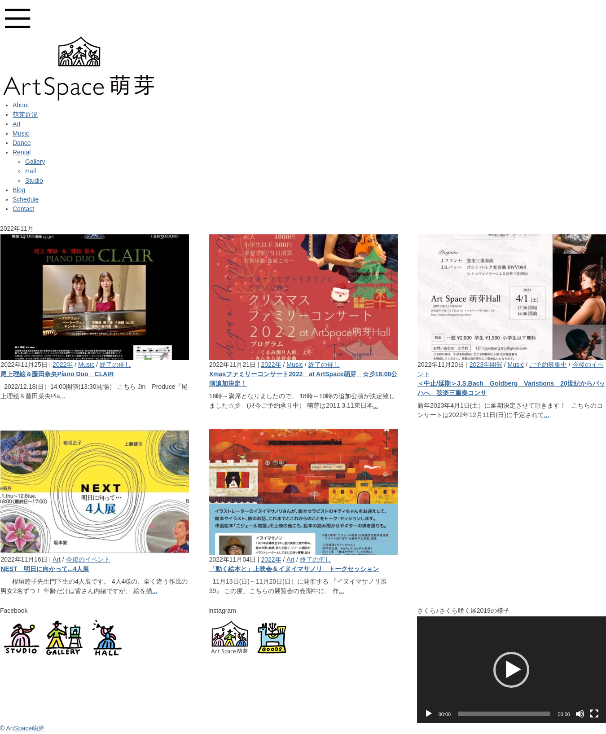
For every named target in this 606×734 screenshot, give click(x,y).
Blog (19, 189)
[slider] (504, 714)
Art (17, 123)
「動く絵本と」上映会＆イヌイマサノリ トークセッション (294, 568)
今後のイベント (88, 559)
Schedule (26, 199)
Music (21, 133)
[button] (511, 670)
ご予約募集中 (548, 364)
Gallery (35, 161)
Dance (22, 142)
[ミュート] (579, 713)
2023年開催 (486, 364)
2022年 (63, 364)
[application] (511, 669)
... (63, 396)
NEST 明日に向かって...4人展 (44, 568)
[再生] (428, 713)
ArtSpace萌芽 (25, 728)
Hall (30, 171)
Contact (23, 208)
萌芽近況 (25, 114)
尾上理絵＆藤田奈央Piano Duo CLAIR (57, 374)
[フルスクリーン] (594, 713)
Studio (34, 180)
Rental (22, 152)
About (21, 105)
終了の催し (115, 364)
